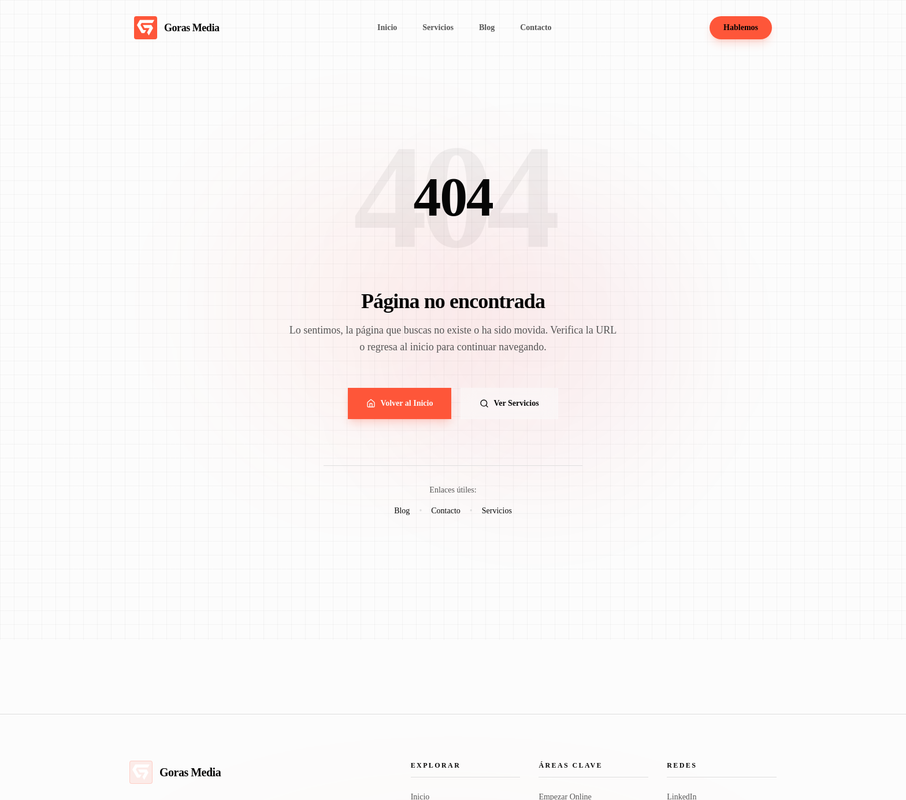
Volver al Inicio (399, 403)
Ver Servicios (509, 403)
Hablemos (740, 27)
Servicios (497, 510)
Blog (402, 510)
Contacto (446, 510)
